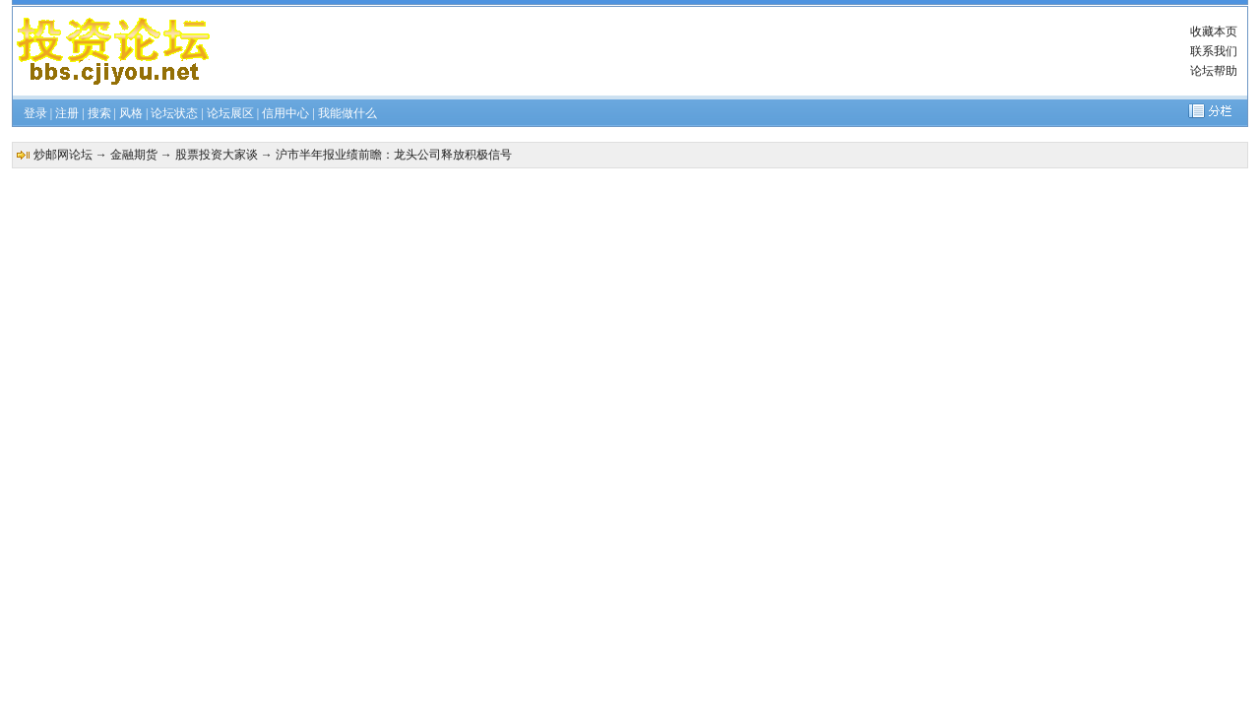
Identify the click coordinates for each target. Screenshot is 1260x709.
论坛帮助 (1213, 71)
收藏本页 (1213, 31)
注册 (67, 113)
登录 (35, 113)
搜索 (99, 113)
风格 (131, 113)
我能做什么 (347, 113)
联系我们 (1213, 51)
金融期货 (134, 154)
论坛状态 (174, 113)
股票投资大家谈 (216, 154)
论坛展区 (230, 113)
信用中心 (285, 113)
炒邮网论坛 (63, 154)
